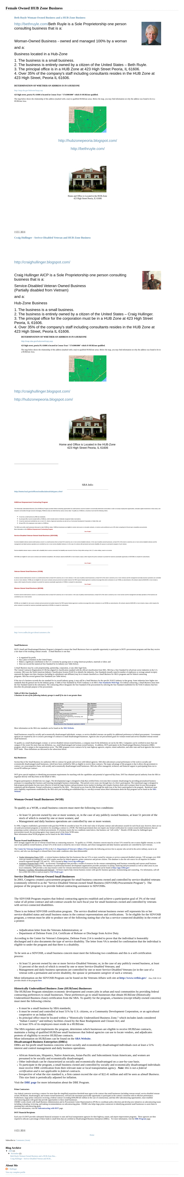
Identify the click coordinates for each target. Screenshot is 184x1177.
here (40, 980)
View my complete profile (15, 1172)
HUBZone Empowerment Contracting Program (40, 529)
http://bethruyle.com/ (31, 24)
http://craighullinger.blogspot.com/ (42, 262)
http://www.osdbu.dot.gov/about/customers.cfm (32, 632)
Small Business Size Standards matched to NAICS (69, 724)
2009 (11, 1151)
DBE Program (140, 1119)
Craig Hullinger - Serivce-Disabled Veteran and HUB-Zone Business (52, 237)
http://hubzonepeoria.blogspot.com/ (87, 140)
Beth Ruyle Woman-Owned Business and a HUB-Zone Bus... (33, 1156)
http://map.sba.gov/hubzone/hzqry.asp (28, 90)
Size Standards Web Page (109, 683)
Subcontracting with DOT (48, 1108)
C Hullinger (12, 1169)
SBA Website (68, 728)
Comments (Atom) (23, 1140)
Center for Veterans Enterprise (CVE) (33, 849)
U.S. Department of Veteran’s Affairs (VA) (70, 849)
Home (92, 1135)
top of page (88, 531)
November (15, 1153)
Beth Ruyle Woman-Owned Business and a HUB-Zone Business (49, 17)
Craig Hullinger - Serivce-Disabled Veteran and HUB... (31, 1159)
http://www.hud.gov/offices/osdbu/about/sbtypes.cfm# (38, 492)
